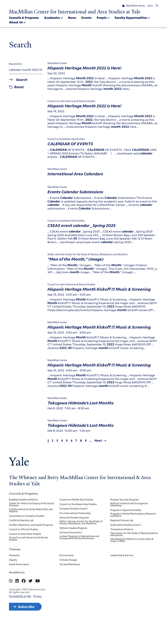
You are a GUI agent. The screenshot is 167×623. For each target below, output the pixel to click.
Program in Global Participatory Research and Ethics (133, 515)
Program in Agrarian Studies (125, 510)
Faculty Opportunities (131, 17)
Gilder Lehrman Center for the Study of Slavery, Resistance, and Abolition (81, 522)
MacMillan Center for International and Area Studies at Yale (74, 11)
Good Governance (19, 564)
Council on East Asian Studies (25, 534)
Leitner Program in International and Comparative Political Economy (79, 537)
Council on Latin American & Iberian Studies (28, 539)
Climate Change (68, 560)
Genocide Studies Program (74, 518)
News (72, 17)
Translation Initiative (121, 529)
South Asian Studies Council (125, 525)
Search (21, 79)
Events (86, 17)
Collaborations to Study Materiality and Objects (31, 510)
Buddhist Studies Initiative (23, 500)
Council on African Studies (23, 529)
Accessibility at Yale (20, 596)
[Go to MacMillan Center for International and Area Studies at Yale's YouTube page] (37, 581)
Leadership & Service (121, 555)
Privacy (37, 596)
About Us (16, 22)
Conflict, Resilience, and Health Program (31, 525)
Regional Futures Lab (121, 520)
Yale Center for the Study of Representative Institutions (134, 534)
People (102, 17)
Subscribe (26, 607)
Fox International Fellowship (75, 513)
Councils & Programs (24, 17)
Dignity (13, 560)
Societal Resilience (70, 564)
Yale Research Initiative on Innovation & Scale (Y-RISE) (131, 540)
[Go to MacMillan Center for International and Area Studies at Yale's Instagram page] (10, 581)
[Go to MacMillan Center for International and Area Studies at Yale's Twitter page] (30, 581)
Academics (52, 17)
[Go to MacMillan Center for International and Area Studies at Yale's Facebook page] (24, 581)
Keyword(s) (15, 63)
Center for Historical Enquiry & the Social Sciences (31, 504)
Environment (67, 555)
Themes (14, 549)
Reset (19, 87)
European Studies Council (74, 509)
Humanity (14, 555)
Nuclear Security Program (124, 500)
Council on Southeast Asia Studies (78, 504)
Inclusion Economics (71, 533)
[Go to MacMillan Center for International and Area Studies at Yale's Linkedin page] (17, 581)
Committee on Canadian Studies (26, 516)
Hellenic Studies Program (73, 528)
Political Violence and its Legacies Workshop (129, 504)
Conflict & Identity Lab (21, 520)
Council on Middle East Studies (76, 500)
